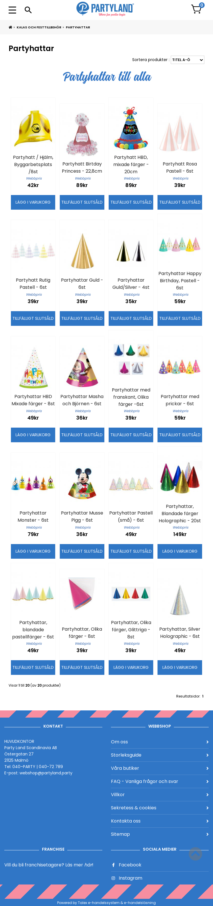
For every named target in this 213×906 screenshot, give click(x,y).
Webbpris (34, 178)
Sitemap (160, 834)
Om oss (160, 742)
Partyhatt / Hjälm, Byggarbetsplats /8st (33, 164)
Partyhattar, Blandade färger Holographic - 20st (180, 513)
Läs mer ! (79, 865)
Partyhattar (78, 27)
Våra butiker (160, 768)
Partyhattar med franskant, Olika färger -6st (131, 397)
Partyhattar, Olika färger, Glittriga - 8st (131, 629)
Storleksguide (160, 755)
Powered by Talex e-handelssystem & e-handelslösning (106, 902)
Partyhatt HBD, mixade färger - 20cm (131, 164)
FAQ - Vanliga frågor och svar (160, 781)
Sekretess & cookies (160, 807)
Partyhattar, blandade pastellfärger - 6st (33, 629)
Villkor (160, 794)
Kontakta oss (160, 821)
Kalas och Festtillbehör (39, 27)
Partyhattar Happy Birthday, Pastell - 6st (180, 280)
